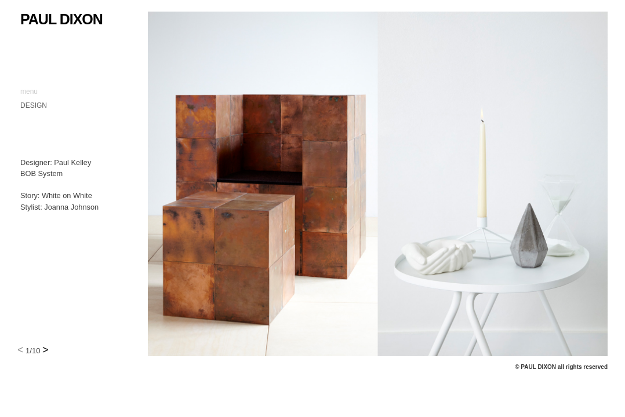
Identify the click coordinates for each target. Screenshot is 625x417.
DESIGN (33, 105)
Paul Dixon (61, 19)
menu (29, 91)
